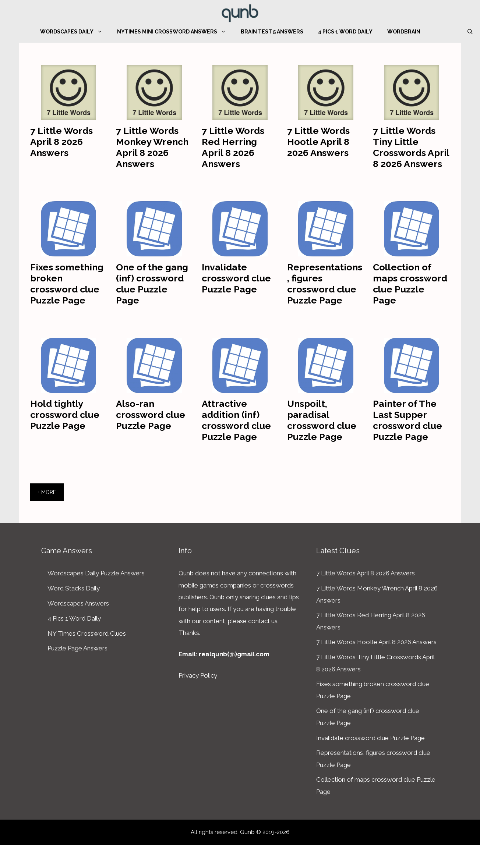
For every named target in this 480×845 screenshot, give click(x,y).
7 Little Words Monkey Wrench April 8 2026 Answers (152, 147)
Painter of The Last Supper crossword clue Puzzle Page (407, 420)
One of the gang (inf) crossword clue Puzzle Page (152, 284)
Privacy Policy (198, 675)
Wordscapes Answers (78, 603)
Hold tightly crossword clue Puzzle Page (64, 414)
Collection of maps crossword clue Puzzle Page (410, 284)
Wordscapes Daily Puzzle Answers (96, 573)
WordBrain (403, 32)
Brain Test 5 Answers (272, 32)
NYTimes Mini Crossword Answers (175, 32)
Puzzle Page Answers (77, 648)
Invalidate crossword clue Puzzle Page (236, 278)
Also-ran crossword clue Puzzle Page (150, 414)
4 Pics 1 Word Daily (345, 32)
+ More (47, 492)
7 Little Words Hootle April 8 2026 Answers (318, 141)
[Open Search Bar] (470, 32)
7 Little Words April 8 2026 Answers (61, 141)
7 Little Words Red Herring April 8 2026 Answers (233, 147)
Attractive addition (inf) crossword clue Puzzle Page (236, 420)
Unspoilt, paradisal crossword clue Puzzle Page (321, 420)
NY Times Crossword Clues (86, 633)
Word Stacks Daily (73, 588)
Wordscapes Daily (75, 32)
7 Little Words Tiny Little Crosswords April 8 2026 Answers (411, 147)
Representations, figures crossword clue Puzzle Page (324, 284)
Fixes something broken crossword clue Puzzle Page (66, 284)
